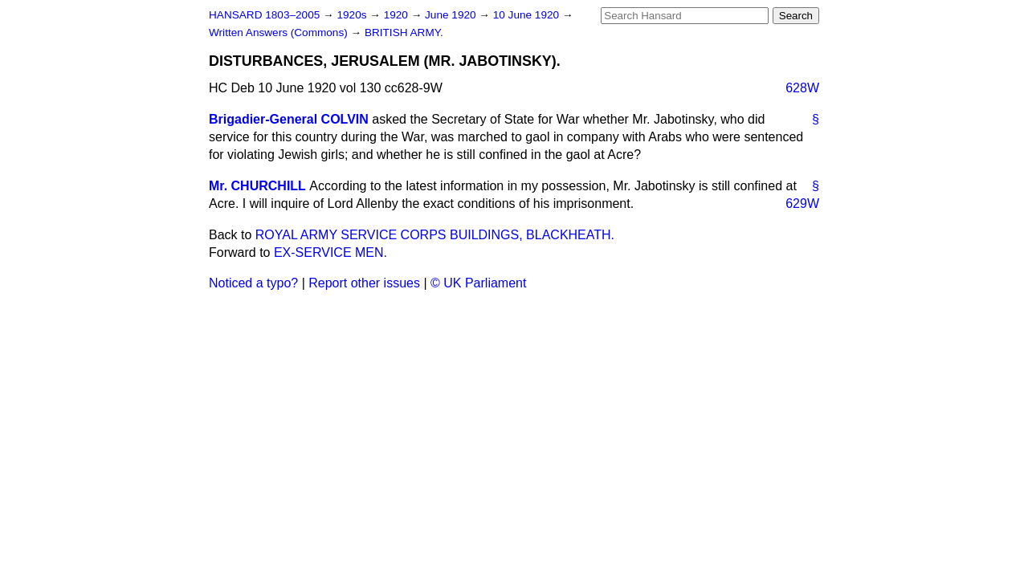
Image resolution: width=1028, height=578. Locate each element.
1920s (353, 15)
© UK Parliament (478, 283)
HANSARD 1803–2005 (264, 15)
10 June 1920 (527, 15)
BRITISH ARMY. (404, 32)
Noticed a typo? (253, 283)
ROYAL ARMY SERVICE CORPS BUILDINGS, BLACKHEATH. (434, 235)
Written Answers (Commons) (280, 32)
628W (802, 88)
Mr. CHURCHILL (257, 186)
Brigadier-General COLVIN (289, 119)
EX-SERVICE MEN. (330, 252)
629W (802, 203)
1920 (397, 15)
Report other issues (364, 283)
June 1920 (452, 15)
